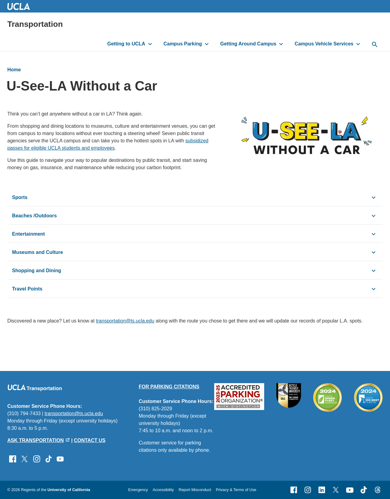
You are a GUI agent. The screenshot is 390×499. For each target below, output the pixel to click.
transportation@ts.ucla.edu (125, 320)
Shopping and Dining (36, 270)
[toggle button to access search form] (375, 45)
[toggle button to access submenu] (150, 44)
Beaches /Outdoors (34, 215)
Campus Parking (182, 43)
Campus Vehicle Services (324, 43)
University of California (69, 489)
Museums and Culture (37, 252)
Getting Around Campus (248, 43)
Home (14, 69)
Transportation (35, 24)
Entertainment (28, 234)
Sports (20, 197)
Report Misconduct (195, 489)
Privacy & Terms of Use (236, 489)
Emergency (138, 489)
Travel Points (27, 288)
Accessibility (163, 489)
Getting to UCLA (126, 43)
